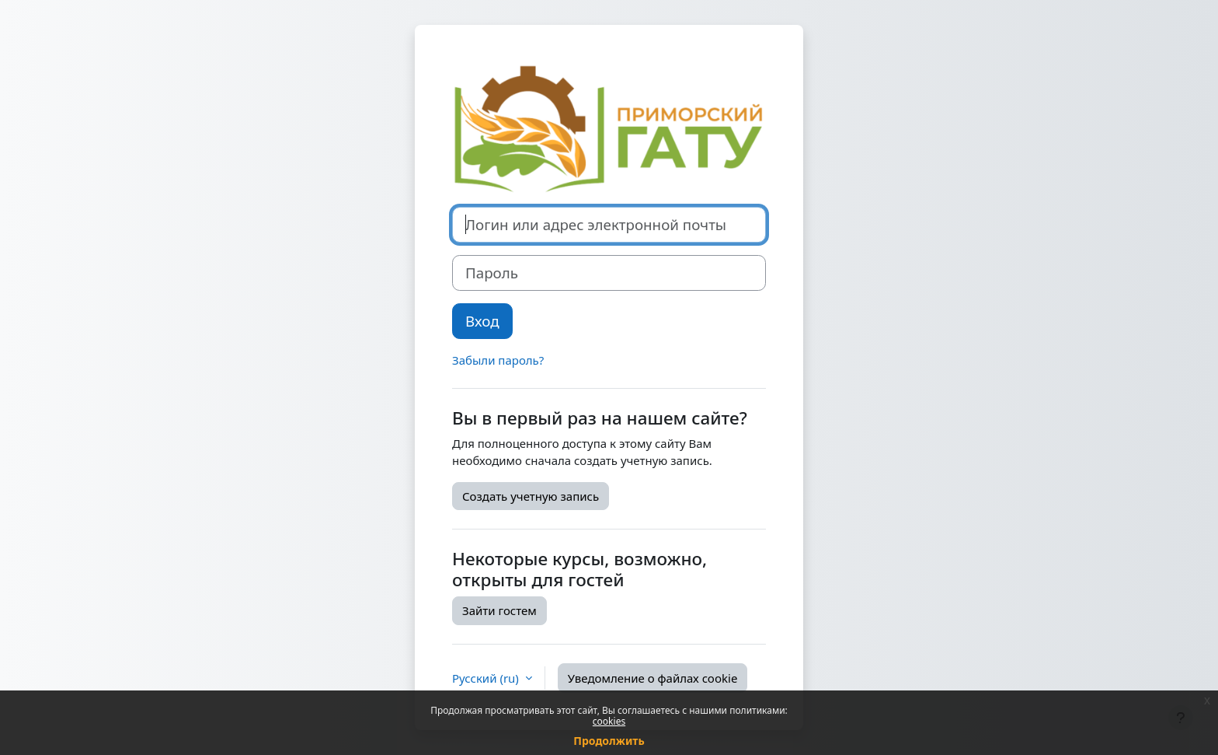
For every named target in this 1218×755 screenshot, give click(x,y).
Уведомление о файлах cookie (653, 678)
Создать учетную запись (530, 496)
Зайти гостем (499, 610)
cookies (609, 721)
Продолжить (608, 740)
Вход (482, 320)
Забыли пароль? (498, 360)
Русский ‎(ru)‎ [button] (487, 678)
